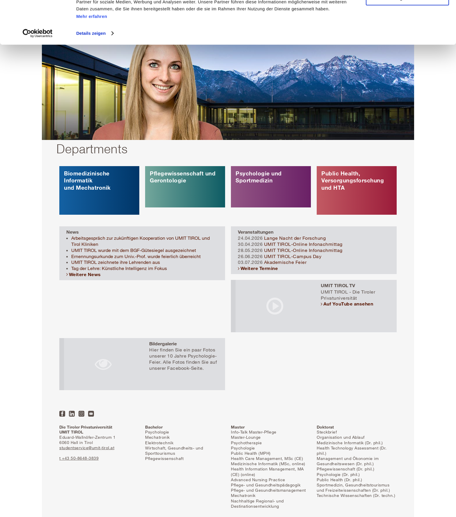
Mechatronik (157, 437)
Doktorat (325, 426)
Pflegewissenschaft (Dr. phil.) (345, 468)
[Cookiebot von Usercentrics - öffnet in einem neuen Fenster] (37, 66)
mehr (99, 190)
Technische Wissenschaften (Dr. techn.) (356, 495)
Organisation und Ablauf (341, 437)
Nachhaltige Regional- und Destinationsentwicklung (257, 503)
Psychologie (157, 431)
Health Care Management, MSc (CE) (267, 458)
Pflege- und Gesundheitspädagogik (265, 484)
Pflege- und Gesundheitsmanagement (268, 490)
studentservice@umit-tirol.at (86, 447)
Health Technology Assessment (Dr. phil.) (352, 450)
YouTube (91, 414)
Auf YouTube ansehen (348, 303)
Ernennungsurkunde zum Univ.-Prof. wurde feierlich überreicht (136, 256)
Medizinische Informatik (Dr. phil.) (350, 442)
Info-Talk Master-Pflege (254, 431)
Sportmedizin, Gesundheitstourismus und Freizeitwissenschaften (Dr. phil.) (353, 487)
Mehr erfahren (91, 49)
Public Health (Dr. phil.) (339, 479)
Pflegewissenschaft (164, 458)
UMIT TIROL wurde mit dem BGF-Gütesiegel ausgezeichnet (133, 250)
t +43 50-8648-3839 (79, 458)
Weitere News (85, 274)
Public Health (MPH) (251, 453)
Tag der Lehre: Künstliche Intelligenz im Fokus (119, 268)
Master (238, 426)
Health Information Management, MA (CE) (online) (267, 471)
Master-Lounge (246, 437)
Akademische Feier (285, 262)
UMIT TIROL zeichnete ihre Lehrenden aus (115, 262)
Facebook (62, 414)
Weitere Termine (259, 268)
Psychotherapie (246, 442)
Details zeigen (91, 66)
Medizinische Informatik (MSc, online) (268, 463)
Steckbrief (327, 431)
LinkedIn (72, 414)
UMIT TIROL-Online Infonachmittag (303, 244)
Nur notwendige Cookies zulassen (407, 31)
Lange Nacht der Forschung (295, 238)
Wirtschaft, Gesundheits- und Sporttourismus (174, 450)
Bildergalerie (163, 343)
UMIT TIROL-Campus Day (293, 256)
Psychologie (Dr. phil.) (338, 474)
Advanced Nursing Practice (258, 479)
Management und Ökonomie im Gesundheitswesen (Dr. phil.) (348, 461)
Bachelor (154, 426)
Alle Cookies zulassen (407, 14)
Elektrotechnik (159, 442)
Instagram (81, 414)
